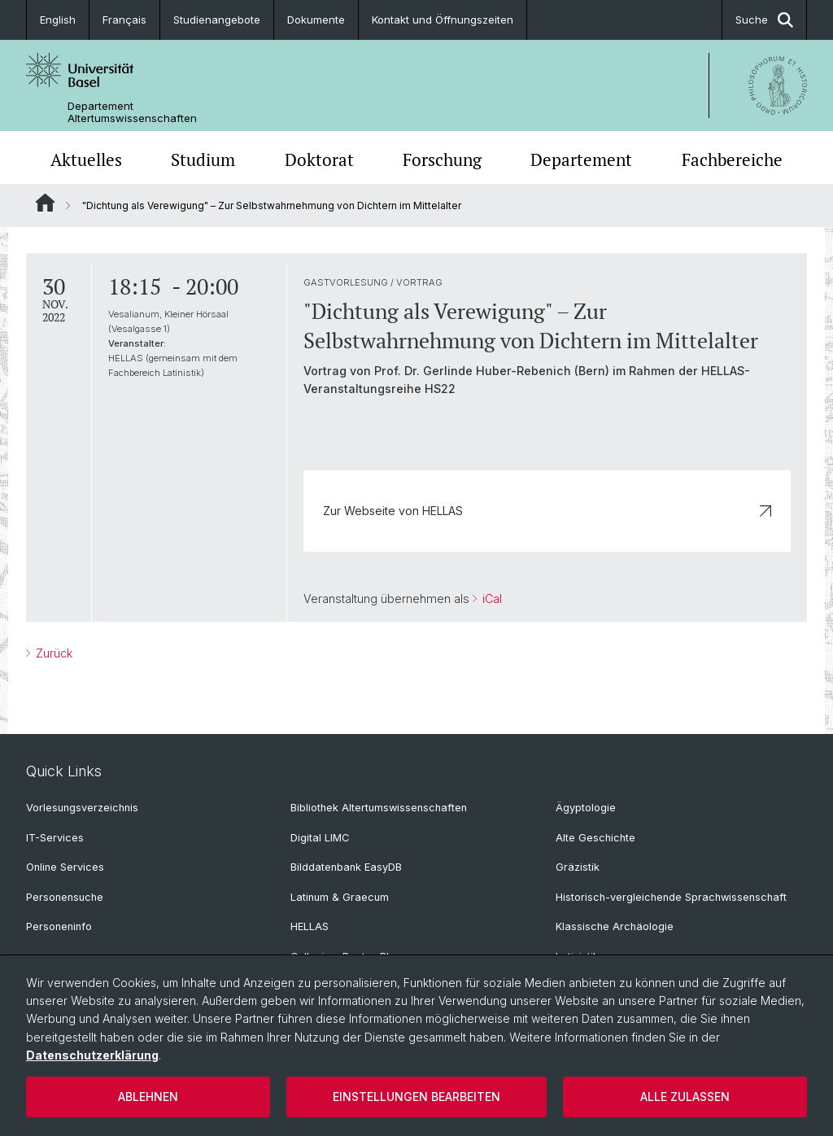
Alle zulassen (685, 1096)
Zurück (52, 653)
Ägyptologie (586, 808)
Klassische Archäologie (615, 926)
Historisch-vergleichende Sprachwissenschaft (671, 897)
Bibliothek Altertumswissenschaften (378, 808)
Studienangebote (216, 19)
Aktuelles (86, 159)
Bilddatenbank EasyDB (346, 867)
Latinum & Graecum (339, 897)
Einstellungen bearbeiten (416, 1096)
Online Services (65, 867)
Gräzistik (578, 867)
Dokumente (316, 19)
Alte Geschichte (595, 838)
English (58, 19)
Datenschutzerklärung (92, 1055)
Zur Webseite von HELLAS (547, 511)
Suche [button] (764, 20)
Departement (581, 159)
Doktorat (319, 159)
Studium (203, 159)
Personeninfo (59, 926)
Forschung (442, 159)
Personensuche (64, 897)
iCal (490, 598)
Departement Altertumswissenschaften (132, 112)
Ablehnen (148, 1096)
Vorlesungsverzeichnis (82, 808)
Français (124, 19)
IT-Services (55, 838)
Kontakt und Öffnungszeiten (442, 19)
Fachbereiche (732, 159)
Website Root (45, 203)
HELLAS (309, 926)
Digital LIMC (319, 838)
